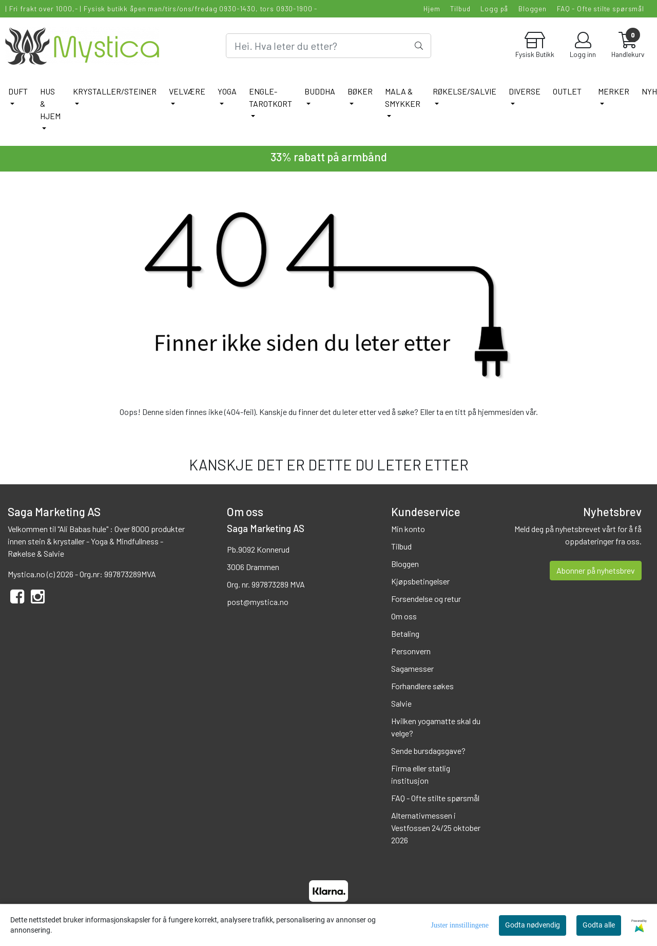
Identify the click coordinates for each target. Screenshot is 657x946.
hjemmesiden (501, 412)
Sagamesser (412, 668)
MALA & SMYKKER (402, 97)
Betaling (405, 633)
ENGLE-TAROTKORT (270, 97)
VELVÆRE (187, 91)
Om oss (404, 616)
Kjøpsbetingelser (420, 581)
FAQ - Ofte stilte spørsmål (600, 8)
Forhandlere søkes (422, 686)
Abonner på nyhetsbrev (595, 570)
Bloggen (532, 8)
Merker (613, 91)
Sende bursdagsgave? (428, 750)
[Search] (328, 45)
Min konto (408, 529)
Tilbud (460, 8)
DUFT (18, 91)
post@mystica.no (257, 602)
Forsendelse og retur (426, 598)
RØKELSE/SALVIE (464, 91)
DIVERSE (524, 91)
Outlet (567, 91)
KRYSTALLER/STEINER (115, 91)
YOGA (227, 91)
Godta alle (599, 925)
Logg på (494, 8)
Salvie (401, 703)
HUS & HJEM (50, 103)
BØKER (360, 91)
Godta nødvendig (532, 925)
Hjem (431, 8)
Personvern (411, 651)
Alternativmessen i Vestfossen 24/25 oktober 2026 (435, 827)
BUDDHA (319, 91)
